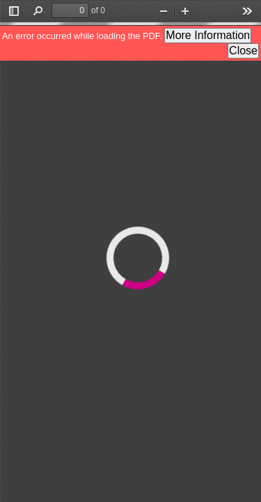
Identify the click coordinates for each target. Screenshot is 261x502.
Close (243, 50)
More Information (208, 35)
